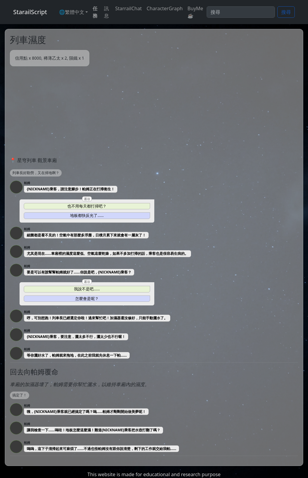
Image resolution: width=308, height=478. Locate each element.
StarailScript (30, 12)
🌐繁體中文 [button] (71, 12)
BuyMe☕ (195, 12)
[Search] (241, 12)
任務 (95, 12)
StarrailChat (128, 8)
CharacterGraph (164, 8)
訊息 (106, 12)
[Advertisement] (154, 111)
